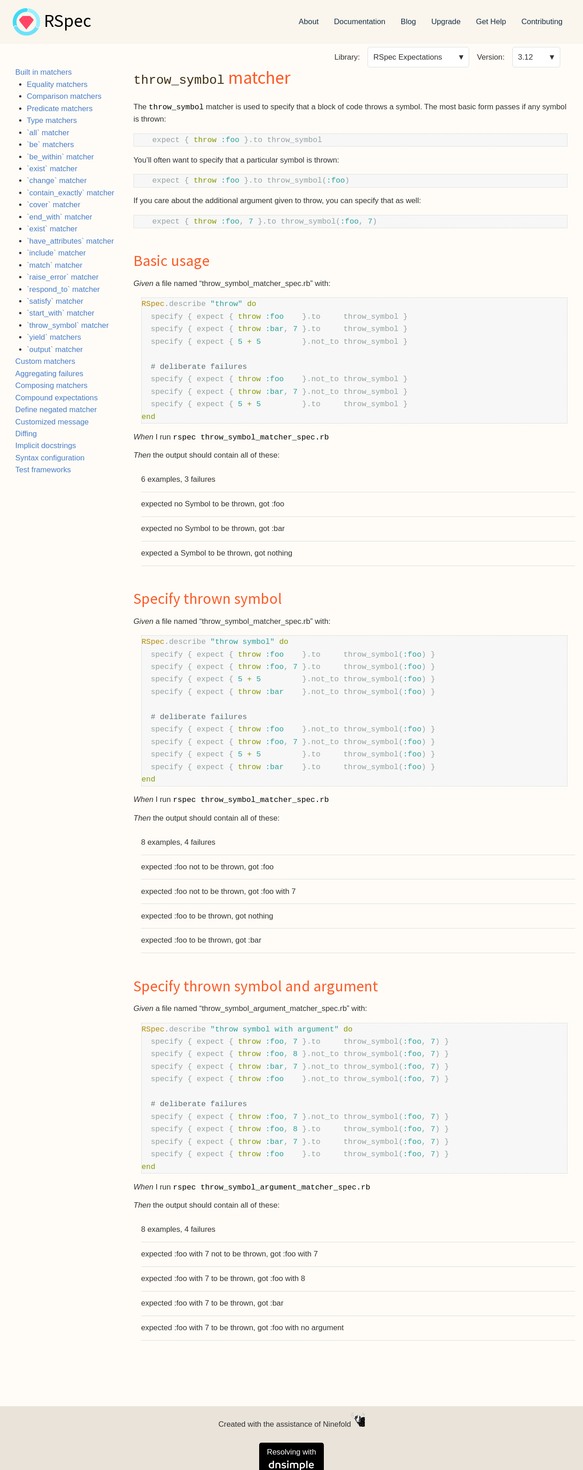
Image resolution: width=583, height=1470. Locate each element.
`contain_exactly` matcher (70, 193)
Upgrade (445, 21)
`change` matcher (57, 180)
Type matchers (52, 120)
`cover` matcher (54, 204)
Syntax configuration (50, 458)
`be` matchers (50, 144)
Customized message (52, 422)
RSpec (67, 22)
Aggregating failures (49, 373)
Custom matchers (45, 361)
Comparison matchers (64, 96)
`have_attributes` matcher (70, 241)
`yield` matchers (54, 337)
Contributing (542, 21)
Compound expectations (56, 397)
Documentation (359, 21)
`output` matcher (55, 349)
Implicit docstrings (45, 445)
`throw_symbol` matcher (68, 325)
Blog (408, 21)
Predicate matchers (60, 108)
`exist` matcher (52, 168)
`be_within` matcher (60, 157)
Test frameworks (43, 469)
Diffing (26, 433)
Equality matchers (57, 84)
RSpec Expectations (407, 57)
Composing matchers (51, 385)
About (309, 21)
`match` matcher (54, 265)
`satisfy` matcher (55, 301)
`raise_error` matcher (63, 277)
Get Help (491, 21)
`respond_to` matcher (63, 289)
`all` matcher (48, 132)
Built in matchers (43, 72)
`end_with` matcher (59, 217)
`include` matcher (56, 253)
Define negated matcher (56, 409)
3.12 (525, 57)
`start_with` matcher (60, 313)
